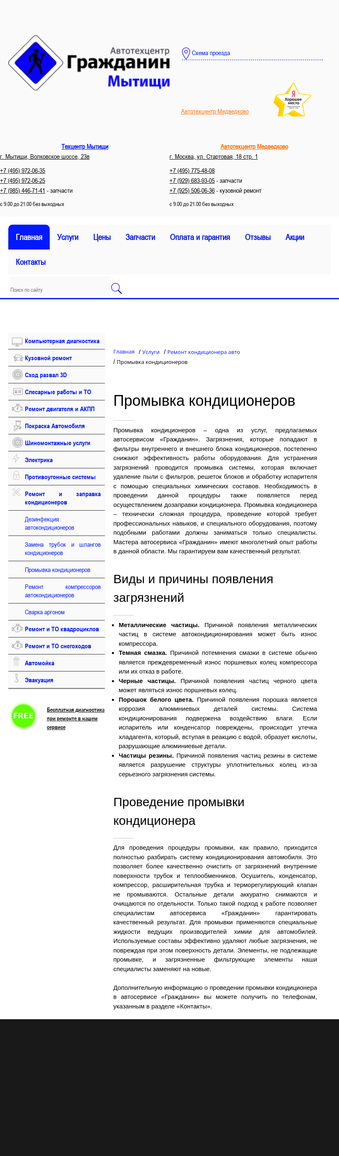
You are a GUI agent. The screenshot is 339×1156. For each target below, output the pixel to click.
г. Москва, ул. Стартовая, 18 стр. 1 (214, 156)
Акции (295, 237)
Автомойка (39, 663)
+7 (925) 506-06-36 (192, 190)
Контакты (31, 262)
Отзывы (258, 237)
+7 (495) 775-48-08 (192, 170)
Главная (29, 237)
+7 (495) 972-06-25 (22, 180)
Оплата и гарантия (200, 237)
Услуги (67, 237)
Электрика (39, 460)
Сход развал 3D (46, 375)
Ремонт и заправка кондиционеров (63, 498)
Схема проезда (206, 53)
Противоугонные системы (60, 477)
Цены (102, 237)
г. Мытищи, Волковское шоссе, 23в (45, 156)
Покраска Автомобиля (55, 426)
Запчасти (140, 237)
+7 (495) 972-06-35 (22, 170)
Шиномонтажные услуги (57, 443)
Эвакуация (39, 680)
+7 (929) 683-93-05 (192, 180)
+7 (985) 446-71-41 (22, 190)
